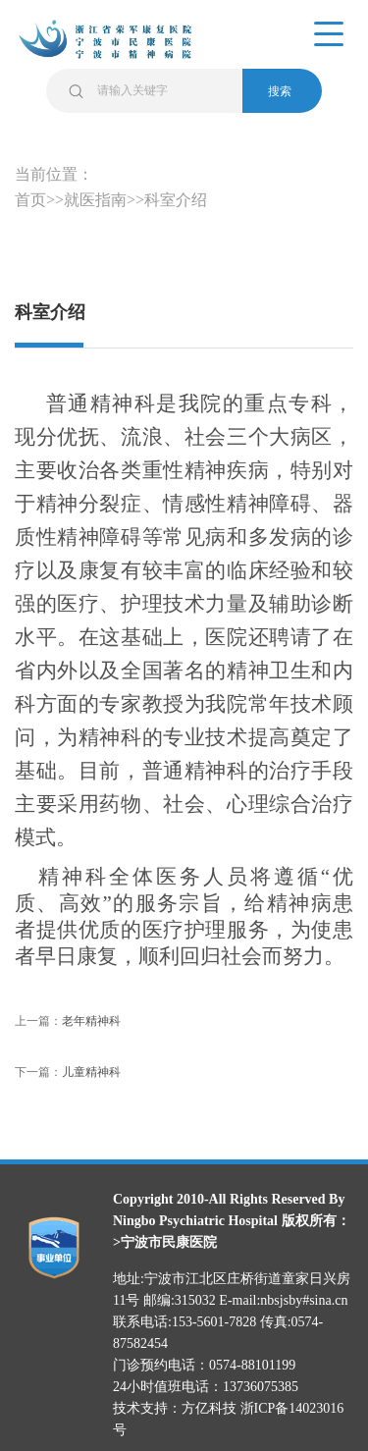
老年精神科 (91, 1021)
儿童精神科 (91, 1072)
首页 (30, 199)
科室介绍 (175, 199)
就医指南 (95, 199)
